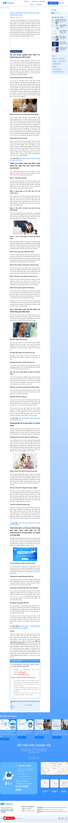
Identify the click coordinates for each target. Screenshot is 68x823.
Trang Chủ (2, 7)
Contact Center (62, 61)
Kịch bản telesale (56, 63)
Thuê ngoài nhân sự (57, 69)
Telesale (55, 66)
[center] (66, 13)
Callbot (54, 61)
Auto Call (55, 58)
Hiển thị (20, 51)
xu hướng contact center (58, 71)
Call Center (61, 58)
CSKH (7, 7)
